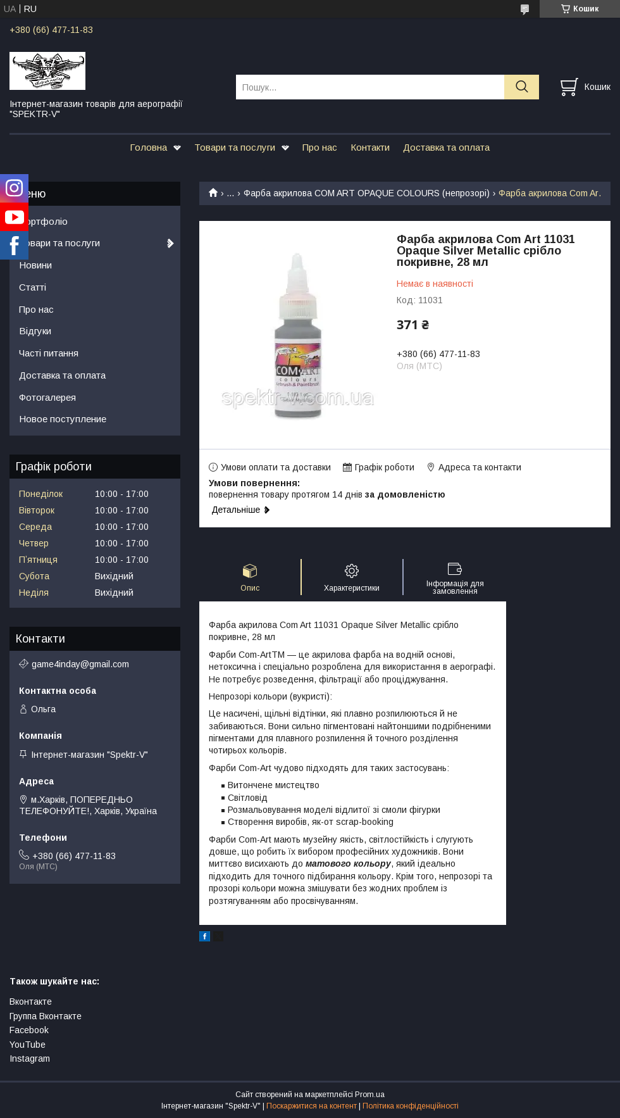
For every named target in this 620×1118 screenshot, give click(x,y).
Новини (35, 265)
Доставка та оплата (446, 147)
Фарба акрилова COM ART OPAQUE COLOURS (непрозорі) (367, 193)
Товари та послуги (234, 147)
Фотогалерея (47, 397)
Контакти (370, 147)
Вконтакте (30, 1001)
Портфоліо (43, 221)
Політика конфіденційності (411, 1106)
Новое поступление (62, 418)
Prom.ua (370, 1094)
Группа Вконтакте (45, 1016)
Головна (148, 147)
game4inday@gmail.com (80, 664)
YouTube (27, 1044)
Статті (32, 287)
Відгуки (35, 330)
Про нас (319, 147)
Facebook (29, 1030)
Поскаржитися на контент (311, 1106)
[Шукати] (521, 87)
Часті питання (48, 353)
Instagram (29, 1058)
